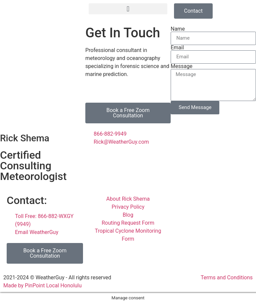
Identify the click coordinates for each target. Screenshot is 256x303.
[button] (128, 8)
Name (178, 29)
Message (181, 66)
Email (177, 47)
